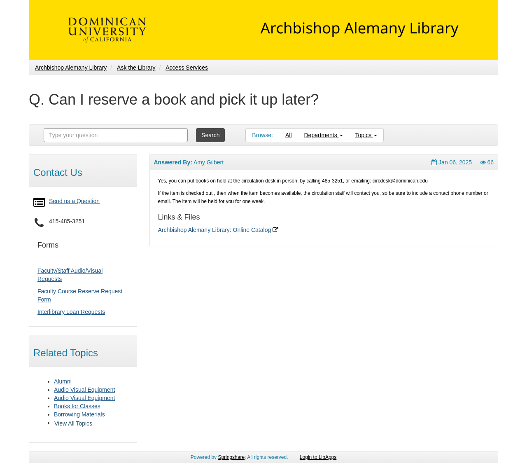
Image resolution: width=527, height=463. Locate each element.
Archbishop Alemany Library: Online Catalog (218, 230)
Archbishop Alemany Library (71, 67)
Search (210, 135)
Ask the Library (136, 67)
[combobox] (116, 135)
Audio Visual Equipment (84, 389)
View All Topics (73, 423)
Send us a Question (74, 201)
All (288, 135)
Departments (323, 135)
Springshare (231, 457)
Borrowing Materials (79, 414)
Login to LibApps (318, 457)
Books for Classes (77, 406)
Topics (366, 135)
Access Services (187, 67)
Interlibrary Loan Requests (71, 312)
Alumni (63, 381)
